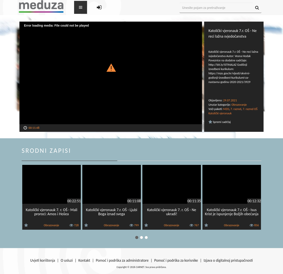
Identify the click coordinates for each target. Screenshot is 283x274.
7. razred (236, 109)
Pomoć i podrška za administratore (122, 260)
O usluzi (67, 260)
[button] (111, 67)
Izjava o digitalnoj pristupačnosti (228, 260)
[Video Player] (110, 73)
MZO (226, 109)
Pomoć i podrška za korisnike (176, 260)
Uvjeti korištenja (42, 260)
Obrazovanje (239, 105)
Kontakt (84, 260)
